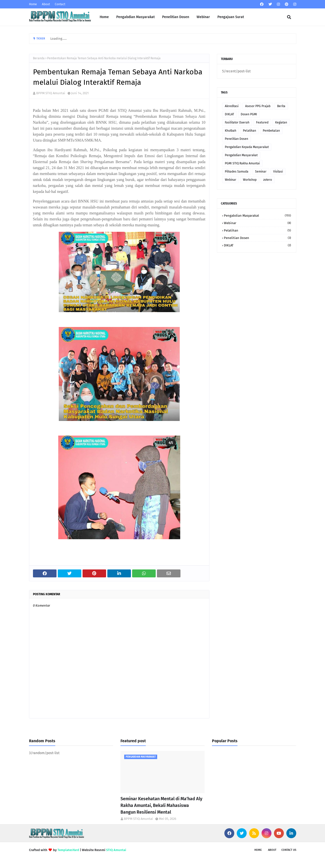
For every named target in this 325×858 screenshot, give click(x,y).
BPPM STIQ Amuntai (50, 93)
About (46, 4)
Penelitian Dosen (236, 139)
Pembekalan (271, 130)
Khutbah (230, 130)
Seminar (260, 171)
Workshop (250, 179)
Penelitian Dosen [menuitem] (175, 17)
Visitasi (278, 171)
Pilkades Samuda (236, 171)
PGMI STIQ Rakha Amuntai (242, 163)
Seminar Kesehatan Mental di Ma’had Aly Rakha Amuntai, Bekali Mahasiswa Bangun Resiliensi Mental (161, 805)
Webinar (230, 179)
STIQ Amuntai (116, 850)
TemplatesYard (68, 850)
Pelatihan (249, 130)
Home (33, 4)
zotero (267, 179)
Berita (281, 106)
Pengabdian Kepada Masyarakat (247, 147)
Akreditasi (231, 106)
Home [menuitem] (104, 17)
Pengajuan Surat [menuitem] (230, 17)
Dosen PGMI (249, 114)
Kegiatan (281, 122)
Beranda (39, 58)
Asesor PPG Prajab (257, 106)
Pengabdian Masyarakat (241, 155)
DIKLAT (229, 114)
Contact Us (288, 850)
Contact (60, 4)
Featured (262, 122)
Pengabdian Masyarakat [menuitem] (135, 17)
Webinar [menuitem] (203, 17)
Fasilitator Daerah (237, 122)
